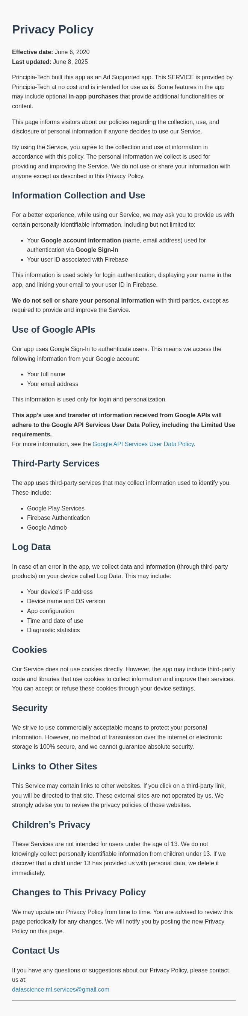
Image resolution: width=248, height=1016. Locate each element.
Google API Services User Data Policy (143, 444)
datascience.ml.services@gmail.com (60, 989)
